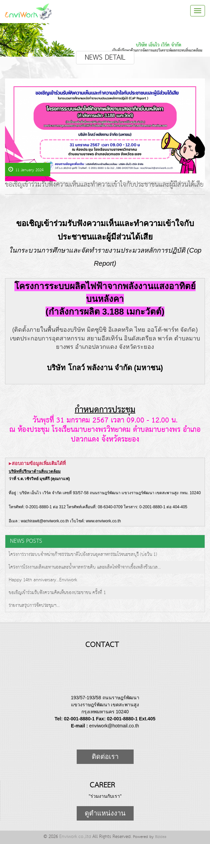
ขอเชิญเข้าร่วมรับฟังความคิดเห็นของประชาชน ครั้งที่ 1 (57, 592)
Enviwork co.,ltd (75, 836)
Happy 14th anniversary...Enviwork (43, 580)
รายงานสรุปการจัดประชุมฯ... (34, 605)
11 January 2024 (26, 170)
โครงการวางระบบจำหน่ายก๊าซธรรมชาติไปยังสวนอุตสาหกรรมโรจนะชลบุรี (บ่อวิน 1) (83, 554)
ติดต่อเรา (105, 756)
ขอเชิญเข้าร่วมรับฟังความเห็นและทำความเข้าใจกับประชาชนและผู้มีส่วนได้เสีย (104, 186)
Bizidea (160, 836)
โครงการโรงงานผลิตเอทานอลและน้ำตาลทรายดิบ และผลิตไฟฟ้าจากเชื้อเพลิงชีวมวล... (85, 567)
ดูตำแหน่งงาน (105, 813)
